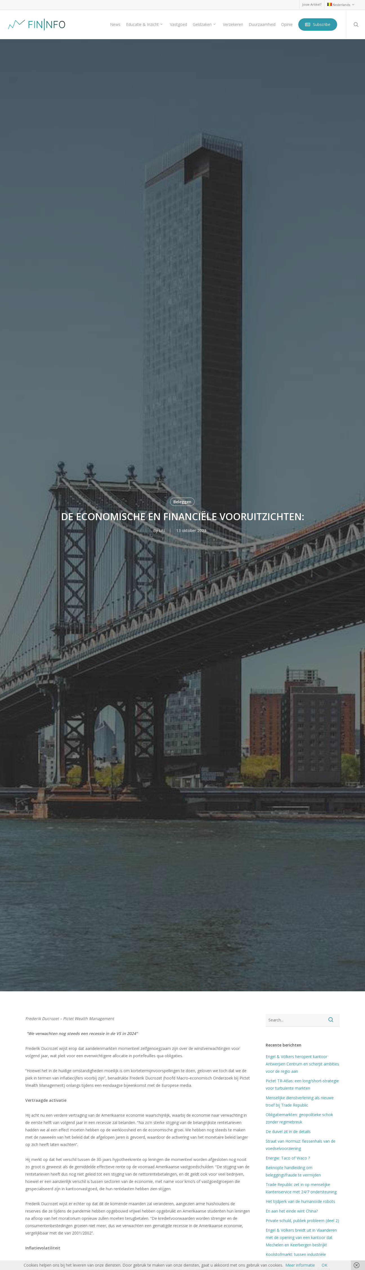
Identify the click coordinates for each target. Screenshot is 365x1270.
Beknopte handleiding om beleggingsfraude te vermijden (293, 1171)
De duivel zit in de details (288, 1131)
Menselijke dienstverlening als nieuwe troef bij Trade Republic (300, 1101)
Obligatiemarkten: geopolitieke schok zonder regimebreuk (299, 1118)
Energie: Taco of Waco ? (288, 1158)
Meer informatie (300, 1265)
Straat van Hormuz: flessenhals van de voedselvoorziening (300, 1144)
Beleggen (182, 501)
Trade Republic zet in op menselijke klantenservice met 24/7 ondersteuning (301, 1188)
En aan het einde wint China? (292, 1211)
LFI (162, 530)
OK (324, 1265)
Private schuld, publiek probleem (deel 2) (302, 1220)
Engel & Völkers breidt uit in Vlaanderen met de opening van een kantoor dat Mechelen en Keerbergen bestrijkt (301, 1237)
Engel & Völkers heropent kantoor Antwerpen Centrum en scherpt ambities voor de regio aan (302, 1064)
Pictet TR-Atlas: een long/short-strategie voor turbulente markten (302, 1084)
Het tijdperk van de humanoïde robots (300, 1201)
